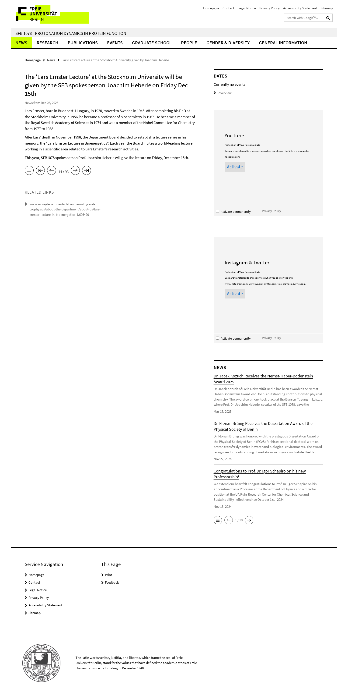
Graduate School (152, 43)
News (21, 43)
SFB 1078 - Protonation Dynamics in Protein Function (70, 33)
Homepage (211, 8)
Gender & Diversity (228, 43)
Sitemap (326, 8)
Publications (83, 43)
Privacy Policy (269, 8)
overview (223, 93)
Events (115, 43)
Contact (228, 8)
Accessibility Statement (300, 8)
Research (47, 43)
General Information (283, 43)
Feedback (112, 582)
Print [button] (108, 574)
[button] (218, 520)
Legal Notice (247, 8)
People (189, 43)
